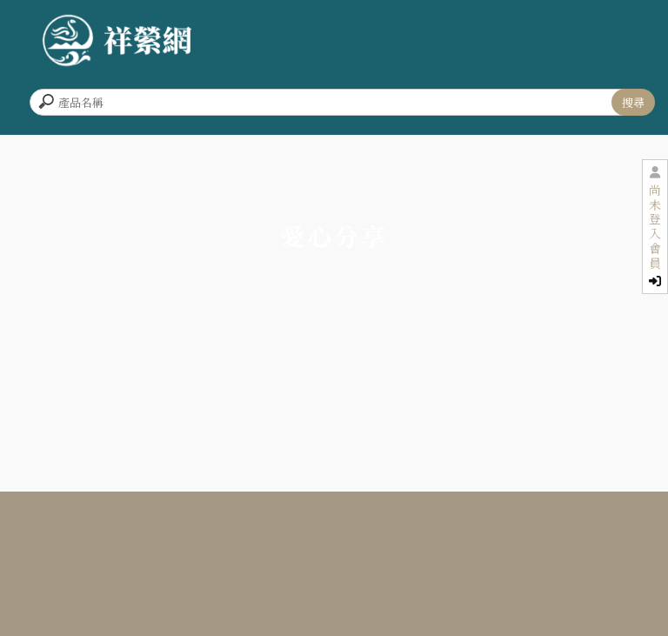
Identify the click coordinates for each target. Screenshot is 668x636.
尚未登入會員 (655, 235)
